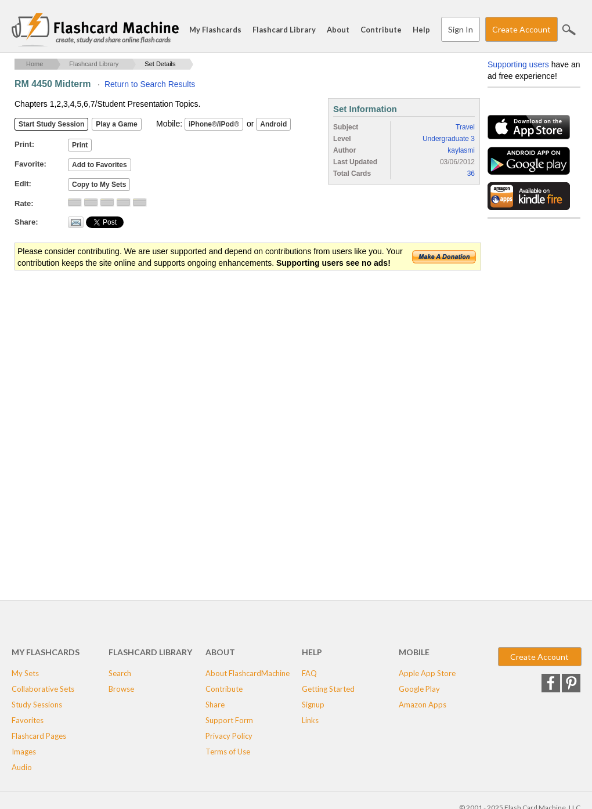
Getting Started (328, 689)
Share (215, 704)
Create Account (521, 29)
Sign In (460, 29)
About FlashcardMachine (247, 673)
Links (310, 720)
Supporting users (518, 64)
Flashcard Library (284, 29)
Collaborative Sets (43, 689)
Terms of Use (227, 751)
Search (568, 29)
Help (421, 29)
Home (34, 63)
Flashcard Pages (39, 736)
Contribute (381, 29)
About (338, 29)
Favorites (28, 720)
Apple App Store (427, 673)
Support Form (229, 720)
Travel (465, 127)
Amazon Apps (422, 704)
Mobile (414, 652)
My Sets (25, 673)
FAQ (309, 673)
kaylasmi (461, 150)
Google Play (419, 689)
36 (471, 173)
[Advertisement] (226, 364)
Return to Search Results (149, 84)
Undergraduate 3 (449, 139)
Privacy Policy (228, 736)
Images (24, 751)
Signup (313, 704)
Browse (121, 689)
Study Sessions (37, 704)
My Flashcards (215, 29)
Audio (22, 767)
